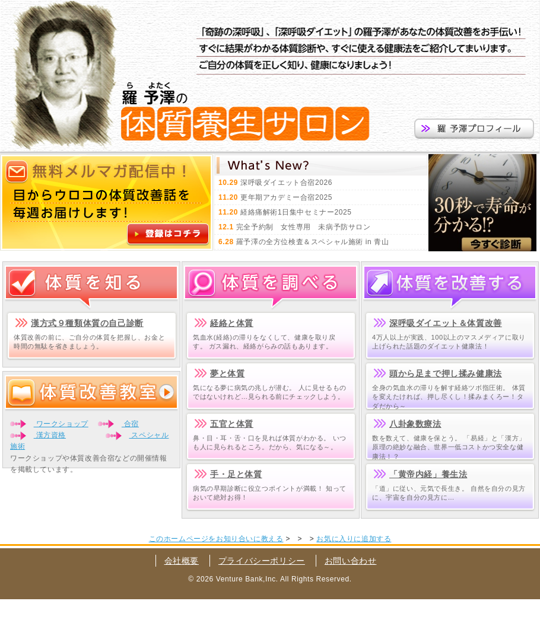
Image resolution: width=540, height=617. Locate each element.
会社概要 (181, 560)
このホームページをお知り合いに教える (216, 539)
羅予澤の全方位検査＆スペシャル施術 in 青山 (312, 242)
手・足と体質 (236, 474)
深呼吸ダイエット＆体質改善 (445, 323)
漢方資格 (50, 435)
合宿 (130, 424)
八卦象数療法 (415, 424)
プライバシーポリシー (261, 560)
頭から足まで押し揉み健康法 (445, 373)
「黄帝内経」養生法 (428, 474)
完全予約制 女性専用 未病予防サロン (303, 227)
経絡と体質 (231, 323)
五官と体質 (231, 424)
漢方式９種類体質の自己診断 (87, 323)
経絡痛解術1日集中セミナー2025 (296, 212)
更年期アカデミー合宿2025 (286, 197)
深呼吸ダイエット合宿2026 (286, 182)
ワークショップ (61, 424)
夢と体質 (227, 373)
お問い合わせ (351, 560)
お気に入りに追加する (353, 539)
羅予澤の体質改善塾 (59, 77)
